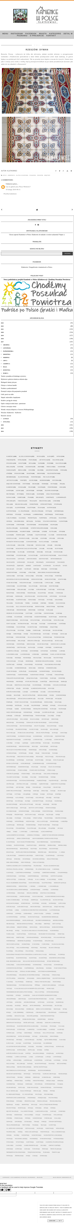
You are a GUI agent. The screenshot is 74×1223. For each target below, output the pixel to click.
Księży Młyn (58, 906)
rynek (54, 634)
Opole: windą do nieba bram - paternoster (13, 403)
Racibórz (9, 760)
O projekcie (37, 36)
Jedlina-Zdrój (31, 893)
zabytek (29, 1142)
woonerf (33, 1138)
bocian (8, 1009)
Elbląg (48, 610)
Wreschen (19, 593)
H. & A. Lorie (39, 879)
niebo (27, 1077)
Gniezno (19, 524)
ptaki (29, 497)
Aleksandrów (46, 831)
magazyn (9, 1063)
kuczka (61, 596)
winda (62, 470)
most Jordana (11, 808)
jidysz (25, 688)
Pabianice (45, 753)
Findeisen (28, 869)
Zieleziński (10, 999)
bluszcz (57, 1005)
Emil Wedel (25, 862)
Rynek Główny (11, 763)
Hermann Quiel (59, 883)
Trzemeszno (10, 985)
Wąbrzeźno (41, 780)
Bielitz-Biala (43, 501)
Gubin (8, 617)
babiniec (59, 1002)
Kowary (43, 651)
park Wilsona (32, 1087)
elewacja (9, 497)
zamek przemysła (30, 1145)
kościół (52, 596)
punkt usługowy (20, 702)
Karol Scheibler (12, 900)
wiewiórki (18, 821)
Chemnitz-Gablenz (24, 855)
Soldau (33, 767)
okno (38, 490)
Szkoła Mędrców (42, 978)
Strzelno (55, 975)
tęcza (43, 1125)
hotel (49, 794)
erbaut (43, 790)
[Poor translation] (7, 1190)
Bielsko (38, 497)
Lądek (24, 743)
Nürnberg (9, 941)
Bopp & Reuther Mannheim (25, 852)
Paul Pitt (9, 947)
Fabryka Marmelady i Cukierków (18, 865)
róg (45, 1108)
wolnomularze (20, 1138)
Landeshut (37, 739)
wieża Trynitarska (13, 712)
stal (37, 1114)
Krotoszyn (43, 558)
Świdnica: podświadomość (9, 388)
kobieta (20, 497)
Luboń (55, 913)
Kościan (61, 903)
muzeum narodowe (13, 1074)
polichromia (34, 634)
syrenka (47, 1118)
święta (54, 825)
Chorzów (32, 504)
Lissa (41, 548)
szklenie (58, 599)
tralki (8, 603)
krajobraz (18, 521)
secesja (39, 456)
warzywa (48, 1128)
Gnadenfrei (62, 872)
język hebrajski (49, 1039)
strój (27, 1118)
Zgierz (33, 784)
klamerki (46, 1043)
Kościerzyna (21, 906)
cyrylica (48, 582)
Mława (8, 930)
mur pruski (53, 586)
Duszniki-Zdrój (38, 859)
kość (27, 1053)
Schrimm (9, 627)
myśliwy (36, 1074)
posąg (8, 814)
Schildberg (25, 763)
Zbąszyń (53, 627)
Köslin (38, 576)
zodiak (8, 1149)
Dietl (8, 859)
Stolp (17, 514)
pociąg (57, 698)
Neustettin (57, 657)
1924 (14, 831)
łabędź (63, 821)
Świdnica (19, 535)
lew (43, 531)
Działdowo (51, 726)
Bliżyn (33, 848)
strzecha (17, 1118)
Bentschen (10, 640)
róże (52, 1108)
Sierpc (40, 668)
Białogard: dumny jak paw (9, 382)
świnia (8, 1155)
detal (31, 463)
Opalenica (48, 941)
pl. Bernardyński (12, 1094)
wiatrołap (10, 1132)
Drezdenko (20, 610)
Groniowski (48, 613)
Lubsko (34, 654)
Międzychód (21, 927)
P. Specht (45, 944)
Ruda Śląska (57, 760)
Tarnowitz (10, 674)
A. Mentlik (33, 831)
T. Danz (8, 981)
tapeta (50, 589)
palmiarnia (10, 1087)
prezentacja (29, 1101)
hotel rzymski (23, 1036)
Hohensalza (10, 538)
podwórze (51, 487)
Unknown (9, 184)
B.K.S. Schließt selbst (23, 606)
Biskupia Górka (33, 640)
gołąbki (26, 794)
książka (49, 1053)
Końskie (51, 903)
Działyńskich (51, 859)
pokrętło (41, 1097)
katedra (46, 565)
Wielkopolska (24, 582)
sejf (57, 814)
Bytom (19, 494)
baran (8, 1005)
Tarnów (42, 518)
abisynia (21, 999)
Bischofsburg (11, 848)
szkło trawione (51, 494)
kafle (5, 175)
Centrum (52, 569)
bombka (29, 1009)
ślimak (45, 1152)
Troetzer (56, 981)
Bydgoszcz (18, 473)
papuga (20, 1087)
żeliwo (30, 487)
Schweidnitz (30, 541)
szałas (56, 1118)
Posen (49, 463)
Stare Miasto (11, 582)
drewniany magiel (12, 1022)
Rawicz (28, 760)
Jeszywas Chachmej (47, 893)
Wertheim (42, 627)
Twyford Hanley (25, 985)
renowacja (39, 545)
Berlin (57, 545)
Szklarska (36, 773)
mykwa (26, 1074)
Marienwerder (40, 617)
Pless (54, 753)
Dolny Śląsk (38, 726)
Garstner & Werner (22, 872)
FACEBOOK (31, 34)
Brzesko (9, 722)
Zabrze (53, 541)
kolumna (39, 797)
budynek (58, 548)
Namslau (9, 934)
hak (41, 794)
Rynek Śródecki (52, 961)
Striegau (50, 770)
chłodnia (51, 1012)
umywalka (29, 1128)
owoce (40, 599)
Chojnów (20, 644)
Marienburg (10, 746)
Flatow (9, 729)
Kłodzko (23, 528)
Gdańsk (40, 487)
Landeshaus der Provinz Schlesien (33, 910)
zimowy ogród (54, 1145)
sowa (52, 705)
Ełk (60, 726)
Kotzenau (47, 736)
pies (44, 1091)
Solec (42, 767)
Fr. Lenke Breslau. (42, 869)
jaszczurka (28, 1039)
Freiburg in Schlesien (14, 613)
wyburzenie (58, 1138)
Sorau (52, 528)
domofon (41, 1019)
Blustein (42, 848)
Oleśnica (9, 664)
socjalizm (27, 1114)
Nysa (20, 661)
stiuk (61, 531)
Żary (28, 535)
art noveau (43, 460)
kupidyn (59, 1053)
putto (49, 599)
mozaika (9, 569)
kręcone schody (12, 484)
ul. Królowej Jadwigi (13, 1128)
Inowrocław (23, 538)
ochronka (45, 1077)
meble (39, 552)
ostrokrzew (49, 1084)
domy (50, 1019)
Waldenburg (10, 531)
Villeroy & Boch (12, 777)
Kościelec (9, 906)
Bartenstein (18, 845)
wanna (39, 1128)
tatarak (27, 1121)
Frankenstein (20, 729)
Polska (29, 562)
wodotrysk (36, 1135)
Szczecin (32, 480)
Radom (39, 494)
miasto (16, 695)
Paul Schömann (22, 947)
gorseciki (9, 586)
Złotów (9, 787)
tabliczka (21, 501)
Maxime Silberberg (42, 920)
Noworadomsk (32, 937)
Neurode (26, 657)
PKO (30, 753)
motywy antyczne (35, 808)
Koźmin (52, 651)
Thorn (44, 484)
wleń (16, 1135)
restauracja (29, 814)
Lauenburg (24, 654)
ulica (8, 507)
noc (50, 695)
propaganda (41, 1101)
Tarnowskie (22, 674)
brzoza (56, 1009)
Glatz (50, 535)
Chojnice (9, 644)
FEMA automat (38, 862)
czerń (8, 1016)
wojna (8, 1138)
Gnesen (21, 572)
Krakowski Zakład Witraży (25, 548)
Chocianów (53, 722)
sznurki (17, 1121)
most (53, 804)
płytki (53, 484)
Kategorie (55, 34)
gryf (8, 521)
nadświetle (20, 599)
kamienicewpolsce (37, 688)
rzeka (40, 814)
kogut (50, 688)
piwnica (48, 698)
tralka (32, 501)
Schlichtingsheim (22, 964)
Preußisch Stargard (24, 756)
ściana (40, 507)
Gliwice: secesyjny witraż (8, 406)
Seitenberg (10, 767)
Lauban (47, 739)
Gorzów (49, 497)
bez (27, 787)
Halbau (43, 729)
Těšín (36, 985)
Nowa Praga (58, 620)
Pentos (33, 947)
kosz (38, 1050)
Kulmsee (17, 617)
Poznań (31, 460)
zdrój (42, 603)
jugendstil (29, 466)
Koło (43, 903)
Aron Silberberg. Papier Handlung (44, 838)
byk (7, 1012)
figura (52, 1026)
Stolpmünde (10, 975)
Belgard (23, 719)
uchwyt (51, 1125)
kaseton (26, 1043)
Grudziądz (42, 524)
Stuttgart (10, 978)
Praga (33, 623)
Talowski (18, 981)
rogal (33, 1104)
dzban (39, 1022)
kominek (30, 552)
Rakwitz (32, 958)
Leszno (42, 538)
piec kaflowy (47, 477)
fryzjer (46, 685)
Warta (52, 678)
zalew (18, 1145)
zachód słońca (47, 712)
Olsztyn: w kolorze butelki (9, 385)
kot (64, 565)
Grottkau (20, 647)
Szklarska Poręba (50, 773)
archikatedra (29, 1002)
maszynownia (40, 1063)
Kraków (29, 473)
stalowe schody (49, 521)
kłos (26, 801)
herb (27, 565)
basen (17, 1005)
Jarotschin (10, 736)
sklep (39, 470)
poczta (37, 1094)
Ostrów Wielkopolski (38, 528)
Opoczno (42, 750)
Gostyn (28, 613)
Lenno (17, 913)
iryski (18, 1039)
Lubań (8, 743)
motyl (22, 808)
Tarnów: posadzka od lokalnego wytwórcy (13, 376)
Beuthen (9, 494)
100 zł (59, 828)
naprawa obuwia (48, 1074)
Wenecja (49, 988)
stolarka (9, 501)
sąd (16, 709)
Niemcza (9, 937)
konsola (59, 1046)
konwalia (9, 1050)
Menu (5, 34)
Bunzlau (58, 640)
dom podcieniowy (46, 1016)
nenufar (31, 599)
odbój (8, 1080)
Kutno (8, 910)
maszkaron (57, 630)
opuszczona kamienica (26, 698)
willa (8, 504)
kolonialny (41, 596)
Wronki (18, 681)
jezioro (9, 797)
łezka (26, 1149)
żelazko (41, 828)
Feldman (37, 865)
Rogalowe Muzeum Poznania (33, 961)
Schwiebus (57, 964)
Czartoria (49, 855)
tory (43, 1121)
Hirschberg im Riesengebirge (48, 572)
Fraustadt (10, 558)
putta (48, 511)
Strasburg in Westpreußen (28, 975)
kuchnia (18, 801)
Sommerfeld (50, 668)
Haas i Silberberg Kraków (15, 883)
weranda (59, 1128)
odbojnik (16, 634)
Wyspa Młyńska (30, 681)
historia (46, 630)
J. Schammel (53, 886)
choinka (29, 1012)
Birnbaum (61, 845)
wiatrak (61, 709)
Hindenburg (60, 535)
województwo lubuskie (52, 1135)
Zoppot (35, 531)
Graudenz (30, 524)
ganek (51, 1029)
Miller (37, 923)
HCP (59, 879)
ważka (52, 709)
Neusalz (47, 657)
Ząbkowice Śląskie (57, 784)
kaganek (19, 797)
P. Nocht (35, 944)
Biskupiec (23, 848)
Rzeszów (40, 175)
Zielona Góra (36, 511)
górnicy (9, 688)
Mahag (45, 743)
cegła (8, 685)
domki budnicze (27, 1019)
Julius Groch (36, 896)
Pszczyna (48, 756)
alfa (50, 999)
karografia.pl (66, 1177)
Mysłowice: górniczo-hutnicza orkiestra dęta (14, 379)
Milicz (34, 746)
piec (61, 484)
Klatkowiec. (44, 900)
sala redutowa (26, 1111)
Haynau (30, 647)
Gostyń (37, 613)
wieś (19, 1132)
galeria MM (41, 1029)
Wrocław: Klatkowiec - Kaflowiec (11, 412)
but (64, 1009)
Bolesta (9, 852)
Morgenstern (57, 927)
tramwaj (18, 603)
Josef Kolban (11, 896)
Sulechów (20, 627)
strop (8, 1118)
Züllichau (10, 630)
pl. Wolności (26, 1094)
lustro (56, 1060)
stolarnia (57, 1114)
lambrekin (36, 514)
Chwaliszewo (11, 726)
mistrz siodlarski (23, 1067)
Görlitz (31, 572)
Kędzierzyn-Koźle (12, 739)
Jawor (47, 647)
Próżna (51, 954)
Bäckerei (19, 722)
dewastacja (19, 1016)
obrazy (20, 545)
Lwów (22, 917)
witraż (59, 456)
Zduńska (9, 784)
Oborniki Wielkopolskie (43, 661)
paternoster (23, 811)
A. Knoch (23, 831)
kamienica (11, 175)
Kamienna (57, 647)
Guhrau (21, 879)
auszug (49, 1002)
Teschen (60, 562)
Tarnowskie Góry (36, 674)
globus (59, 1029)
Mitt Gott (55, 923)
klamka (56, 565)
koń (45, 1050)
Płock (41, 623)
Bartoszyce (31, 845)
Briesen (54, 719)
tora (35, 1121)
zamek (34, 603)
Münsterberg (55, 558)
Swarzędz (32, 671)
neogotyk (10, 1077)
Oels (57, 661)
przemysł (18, 814)
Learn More (52, 1220)
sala (25, 705)
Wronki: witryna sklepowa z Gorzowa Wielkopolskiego (17, 409)
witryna (60, 589)
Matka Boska (27, 920)
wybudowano (45, 1138)
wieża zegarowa (30, 1132)
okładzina (10, 698)
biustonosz (47, 1005)
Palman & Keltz (57, 944)
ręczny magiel (11, 1111)
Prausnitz (9, 756)
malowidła (56, 460)
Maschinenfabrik (12, 920)
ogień (27, 1080)
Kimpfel (33, 900)
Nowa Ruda (10, 661)
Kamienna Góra (11, 651)
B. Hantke (9, 842)
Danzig (8, 490)
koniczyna (48, 1046)
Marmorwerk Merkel (49, 917)
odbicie (55, 1077)
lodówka (27, 1060)
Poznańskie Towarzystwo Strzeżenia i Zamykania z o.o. (25, 954)
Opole (51, 538)
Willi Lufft (39, 992)
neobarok (61, 1074)
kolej (30, 1046)
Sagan (8, 668)
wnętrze (47, 175)
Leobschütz (58, 739)
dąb (27, 630)
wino (8, 1135)
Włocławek (43, 541)
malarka (20, 1063)
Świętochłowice (33, 1152)
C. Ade (61, 852)
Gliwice (9, 524)
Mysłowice (46, 620)
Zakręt (25, 995)
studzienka (20, 555)
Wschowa (9, 565)
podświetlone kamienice (15, 1097)
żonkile (42, 1155)
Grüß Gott (10, 879)
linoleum (16, 1060)
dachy (20, 630)
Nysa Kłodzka (58, 937)
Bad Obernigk (42, 842)
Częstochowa (39, 535)
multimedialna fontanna (15, 1070)
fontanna (9, 1029)
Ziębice (19, 565)
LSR (16, 910)
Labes (61, 651)
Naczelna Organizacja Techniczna (34, 930)
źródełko (18, 1155)
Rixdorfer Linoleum (56, 958)
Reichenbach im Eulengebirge (16, 579)
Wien (52, 777)
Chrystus (38, 855)
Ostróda (22, 753)
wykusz (9, 1142)
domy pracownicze (13, 790)
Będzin (59, 606)
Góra (29, 879)
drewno (40, 473)
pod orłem (47, 1094)
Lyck (16, 743)
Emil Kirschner (11, 862)
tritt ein (25, 1125)
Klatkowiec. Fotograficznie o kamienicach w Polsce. (36, 267)
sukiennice (36, 1118)
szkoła (62, 634)
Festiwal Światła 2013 (13, 869)
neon (19, 1077)
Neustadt (9, 562)
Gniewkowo (10, 876)
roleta (57, 702)
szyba (8, 709)
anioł (58, 999)
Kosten (34, 903)
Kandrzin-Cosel (23, 736)
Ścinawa (35, 1149)
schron (61, 1111)
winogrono (20, 637)
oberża (35, 1077)
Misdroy (62, 617)
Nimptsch (19, 937)
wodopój (25, 1135)
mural (47, 552)
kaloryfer (21, 586)
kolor (38, 1046)
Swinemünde (43, 671)
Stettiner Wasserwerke (46, 971)
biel (24, 1005)
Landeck (26, 739)
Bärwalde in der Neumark (36, 722)
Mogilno (33, 927)
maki (8, 695)
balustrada (60, 463)
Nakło (8, 657)
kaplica (9, 1043)
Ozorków (25, 944)
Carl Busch (10, 855)
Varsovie (43, 678)
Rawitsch (38, 760)
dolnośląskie (31, 1016)
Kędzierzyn (59, 736)
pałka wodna (24, 1091)
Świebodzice (58, 637)
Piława (42, 947)
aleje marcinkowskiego (36, 999)
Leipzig (8, 913)
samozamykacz (40, 1111)
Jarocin (63, 732)
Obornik (28, 661)
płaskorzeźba (35, 702)
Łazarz (8, 535)
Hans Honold (33, 883)
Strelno (45, 975)
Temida (28, 981)
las (30, 1056)
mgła (37, 804)
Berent (41, 845)
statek (17, 818)
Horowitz (22, 886)
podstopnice (47, 811)
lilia (42, 691)
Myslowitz (34, 620)
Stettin (25, 484)
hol (17, 688)
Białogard (34, 719)
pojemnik (31, 1097)
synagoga (61, 705)
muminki (31, 1070)
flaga (60, 1026)
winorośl (27, 712)
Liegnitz (29, 490)
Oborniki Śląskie (23, 941)
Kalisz (21, 518)
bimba (63, 681)
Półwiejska (60, 756)
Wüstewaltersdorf (26, 780)
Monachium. (44, 927)
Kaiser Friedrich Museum (54, 896)
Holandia (53, 729)
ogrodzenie (60, 695)
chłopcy (56, 787)
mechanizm (61, 1063)
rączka (49, 814)
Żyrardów (19, 828)
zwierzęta (46, 637)
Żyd (57, 715)
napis (40, 463)
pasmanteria (45, 1087)
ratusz (45, 634)
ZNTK (17, 995)
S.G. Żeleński (22, 511)
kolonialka (29, 596)
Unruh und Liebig (48, 985)
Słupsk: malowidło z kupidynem (10, 397)
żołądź (50, 828)
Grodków (9, 647)
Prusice (38, 756)
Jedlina (20, 893)
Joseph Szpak (24, 896)
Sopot (8, 514)
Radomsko (51, 623)
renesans (47, 702)
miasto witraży (28, 695)
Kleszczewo (57, 900)
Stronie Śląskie (11, 773)
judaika (21, 487)
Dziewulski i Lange (57, 644)
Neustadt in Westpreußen (15, 750)
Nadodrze (53, 930)
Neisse (17, 657)
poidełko (58, 811)
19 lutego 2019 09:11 (13, 189)
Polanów (18, 951)
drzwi (40, 466)
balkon (61, 518)
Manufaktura (33, 917)
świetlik (58, 514)
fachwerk (36, 685)
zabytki (39, 1142)
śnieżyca (55, 1152)
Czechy (59, 855)
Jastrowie (10, 893)
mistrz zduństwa (40, 1067)
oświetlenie (50, 808)
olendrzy (9, 1084)
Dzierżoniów (10, 572)
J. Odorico (41, 886)
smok (44, 705)
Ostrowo (20, 562)
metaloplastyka (25, 804)
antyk (8, 1002)
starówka (46, 1114)
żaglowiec (59, 603)
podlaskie (35, 811)
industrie (53, 1036)
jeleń (38, 1039)
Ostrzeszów (10, 753)
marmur (57, 801)
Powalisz (39, 951)
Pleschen (28, 664)
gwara (36, 1033)
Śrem (50, 603)
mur (7, 634)
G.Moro (55, 869)
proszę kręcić (55, 1101)
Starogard (21, 770)
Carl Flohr (10, 518)
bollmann (18, 1009)
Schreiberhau (37, 763)
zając (59, 712)
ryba (29, 1108)
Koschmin (33, 651)
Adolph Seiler (11, 719)
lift (7, 1060)
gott (18, 1033)
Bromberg (10, 477)
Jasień (45, 889)
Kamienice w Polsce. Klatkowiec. (25, 1177)
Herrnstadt (10, 886)
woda (36, 712)
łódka (17, 715)
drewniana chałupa (22, 685)
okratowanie (37, 1080)
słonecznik (25, 709)
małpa (51, 1063)
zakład (9, 1145)
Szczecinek (56, 671)
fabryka (36, 630)
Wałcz (32, 777)
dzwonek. (9, 1026)
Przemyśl (31, 518)
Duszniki (26, 859)
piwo (51, 1091)
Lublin (55, 501)
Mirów (46, 923)
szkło (61, 487)
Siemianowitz (49, 579)
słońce (26, 569)
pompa (8, 702)
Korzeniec (24, 903)
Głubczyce (33, 729)
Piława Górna (53, 947)
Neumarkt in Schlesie (46, 934)
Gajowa (9, 872)
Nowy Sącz (10, 623)
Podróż (57, 576)
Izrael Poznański (42, 732)
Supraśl (22, 671)
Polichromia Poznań (52, 664)
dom (56, 582)
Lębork (43, 654)
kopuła (30, 1050)
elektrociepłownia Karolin (27, 1026)
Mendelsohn (57, 920)
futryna (20, 1029)
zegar (42, 1145)
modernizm (44, 480)
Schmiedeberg (20, 668)
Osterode (52, 750)
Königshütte (45, 504)
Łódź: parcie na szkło (7, 394)
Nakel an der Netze (57, 654)
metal (28, 521)
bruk (50, 593)
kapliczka (10, 545)
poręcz (29, 545)
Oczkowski (37, 941)
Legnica (19, 490)
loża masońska (53, 691)
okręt (59, 1080)
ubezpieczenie (60, 818)
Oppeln (59, 538)
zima (49, 545)
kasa (17, 1043)
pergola (36, 1091)
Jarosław (9, 576)
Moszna (53, 746)
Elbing (40, 610)
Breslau (21, 470)
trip (26, 603)
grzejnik (27, 1033)
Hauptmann (46, 883)
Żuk (27, 1155)
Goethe (21, 876)
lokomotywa (37, 801)
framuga (61, 790)
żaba (34, 1155)
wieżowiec (44, 1132)
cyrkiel (58, 593)
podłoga (29, 494)
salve (30, 589)
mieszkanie (41, 695)
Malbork (55, 743)
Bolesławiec (46, 640)
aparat (17, 1002)
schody (60, 466)
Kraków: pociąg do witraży (9, 400)
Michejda (9, 923)
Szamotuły (31, 627)
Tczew (48, 674)
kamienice (10, 487)
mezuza (42, 586)
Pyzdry (60, 954)
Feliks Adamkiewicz (51, 865)
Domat (16, 859)
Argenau (9, 838)
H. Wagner (50, 879)
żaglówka (30, 828)
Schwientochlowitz (13, 968)
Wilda (49, 548)
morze (45, 804)
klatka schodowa (22, 175)
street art (36, 818)
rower (8, 705)
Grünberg (57, 511)
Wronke (9, 681)
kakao (61, 1039)
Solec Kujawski (53, 767)
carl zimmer (17, 1012)
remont (24, 1104)
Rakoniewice (20, 958)
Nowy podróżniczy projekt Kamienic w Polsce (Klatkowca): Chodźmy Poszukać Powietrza (37, 280)
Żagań (50, 715)
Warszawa (10, 470)
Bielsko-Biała (20, 504)
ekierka (18, 596)
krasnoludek (37, 1053)
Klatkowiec (22, 477)
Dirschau (30, 644)
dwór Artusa (28, 1022)
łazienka (9, 825)
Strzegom (24, 773)
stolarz (26, 818)
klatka (20, 552)
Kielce (34, 538)
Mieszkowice (23, 746)
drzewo (26, 790)
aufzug (40, 1002)
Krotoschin (31, 558)
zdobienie (53, 821)
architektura (51, 470)
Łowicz (17, 1149)
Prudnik (39, 562)
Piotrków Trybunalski (14, 541)
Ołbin (19, 664)
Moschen (43, 746)
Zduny (63, 780)
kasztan (29, 797)
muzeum (9, 599)
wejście (9, 637)
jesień (57, 794)
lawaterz (56, 1056)
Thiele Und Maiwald (42, 981)
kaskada (36, 1043)
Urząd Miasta (31, 678)
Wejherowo (43, 777)
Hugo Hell (10, 732)
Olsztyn (30, 507)
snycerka (55, 480)
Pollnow (29, 951)
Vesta (8, 988)
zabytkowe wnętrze (47, 555)
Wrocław (50, 466)
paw (25, 634)
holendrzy (10, 1036)
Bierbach (51, 845)
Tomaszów (58, 674)
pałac (40, 698)
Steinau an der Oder (27, 971)
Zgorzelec (37, 582)
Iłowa (54, 732)
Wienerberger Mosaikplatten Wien (18, 992)
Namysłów (20, 934)
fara (52, 790)
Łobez (8, 715)
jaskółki (36, 565)
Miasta (43, 34)
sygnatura (32, 555)
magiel (48, 801)
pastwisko (57, 1087)
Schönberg (28, 968)
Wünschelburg (52, 992)
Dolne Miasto (42, 644)
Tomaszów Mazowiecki (14, 678)
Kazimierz (36, 736)
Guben (58, 613)
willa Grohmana (57, 1132)
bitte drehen (34, 1005)
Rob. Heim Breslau (12, 961)
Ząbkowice (43, 784)
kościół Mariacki (12, 691)
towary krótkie (54, 1121)
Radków (9, 958)
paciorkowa (10, 811)
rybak (37, 1108)
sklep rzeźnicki (52, 473)
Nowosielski (45, 937)
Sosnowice (10, 770)
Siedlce (31, 668)
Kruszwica (46, 906)
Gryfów (44, 876)
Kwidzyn (27, 617)
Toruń (22, 480)
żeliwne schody (50, 490)
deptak (8, 596)
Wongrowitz (10, 780)
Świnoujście (39, 715)
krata (56, 797)
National (31, 934)
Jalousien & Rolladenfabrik (16, 889)
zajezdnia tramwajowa (54, 1142)
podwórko (34, 477)
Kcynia (24, 900)
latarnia (38, 1056)
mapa (29, 1063)
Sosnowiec (49, 562)
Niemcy (60, 934)
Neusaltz (36, 657)
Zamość (42, 681)
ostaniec (38, 1084)
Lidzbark (27, 913)
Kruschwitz (34, 906)
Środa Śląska (55, 1149)
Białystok (62, 555)
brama (34, 484)
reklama (9, 466)
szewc (8, 1121)
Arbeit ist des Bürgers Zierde (52, 835)
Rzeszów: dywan (6, 415)
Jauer (39, 647)
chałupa (46, 787)
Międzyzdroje (11, 620)
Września (30, 593)
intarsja (9, 1039)
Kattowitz (10, 511)
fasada (43, 1026)
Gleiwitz (62, 521)
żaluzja (9, 606)
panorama (57, 552)
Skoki (48, 968)
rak (16, 1104)
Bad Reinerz (55, 842)
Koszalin (29, 576)
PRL (36, 753)
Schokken (36, 964)
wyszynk (19, 1142)
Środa (44, 1149)
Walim (24, 777)
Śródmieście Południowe (15, 1152)
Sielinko (39, 968)
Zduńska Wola (21, 784)
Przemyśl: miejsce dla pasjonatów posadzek (14, 391)
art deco (19, 787)
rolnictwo (10, 1108)
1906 (7, 831)
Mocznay (23, 620)
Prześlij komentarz (10, 194)
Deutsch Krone (25, 726)
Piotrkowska (22, 623)
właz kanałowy (33, 637)
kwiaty (20, 463)
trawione (47, 818)
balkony (41, 593)
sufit (19, 466)
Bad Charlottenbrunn (25, 842)
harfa (59, 1033)
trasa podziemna (12, 1125)
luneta (47, 1060)
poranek (9, 1101)
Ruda (47, 760)
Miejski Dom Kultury (24, 923)
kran (48, 797)
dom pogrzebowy (12, 1019)
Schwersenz (50, 763)
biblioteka (53, 681)
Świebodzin (30, 825)
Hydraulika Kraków (25, 732)
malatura (32, 586)
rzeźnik (48, 514)
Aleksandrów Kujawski (14, 835)
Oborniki (32, 750)
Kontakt (51, 36)
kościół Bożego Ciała (14, 1053)
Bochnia (45, 719)
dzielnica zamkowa (52, 1022)
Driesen (31, 610)
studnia (57, 504)
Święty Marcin (43, 825)
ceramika (35, 787)
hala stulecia (48, 1033)
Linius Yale (38, 913)
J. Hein (31, 886)
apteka (51, 518)
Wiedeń (60, 678)
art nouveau (10, 480)
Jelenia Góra (10, 528)
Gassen (35, 872)
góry (34, 794)
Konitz (23, 651)
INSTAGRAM (17, 34)
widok (8, 821)
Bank (8, 845)
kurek (8, 1056)
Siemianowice (36, 579)
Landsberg (60, 497)
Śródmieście (27, 715)
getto (8, 794)
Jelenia (52, 524)
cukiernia (62, 1012)
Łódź (8, 473)
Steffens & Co (11, 971)
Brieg (35, 569)
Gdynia (20, 558)
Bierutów (50, 606)
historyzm (10, 552)
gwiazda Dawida (58, 685)
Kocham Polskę (11, 903)
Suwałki (30, 978)
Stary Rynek (10, 671)
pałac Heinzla (11, 1091)
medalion (9, 1067)
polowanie (52, 1097)
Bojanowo (52, 848)
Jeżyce (19, 576)
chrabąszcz (40, 1012)
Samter (61, 623)
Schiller (9, 964)
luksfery (37, 1060)
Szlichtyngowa (57, 978)
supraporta (40, 589)
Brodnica (41, 852)
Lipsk (47, 913)
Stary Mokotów (59, 968)
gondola (9, 1033)
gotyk (17, 794)
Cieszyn (9, 548)
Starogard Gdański (36, 770)
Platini (8, 951)
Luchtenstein (11, 917)
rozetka (21, 1108)
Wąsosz (9, 995)
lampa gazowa (20, 1056)
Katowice (50, 507)
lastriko (33, 691)
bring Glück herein (43, 1009)
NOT (16, 930)
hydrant (43, 1036)
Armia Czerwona (22, 838)
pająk (59, 1084)
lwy (64, 1060)
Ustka (60, 985)
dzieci (35, 790)
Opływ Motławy (12, 944)
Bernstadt (39, 606)
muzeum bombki (43, 1070)
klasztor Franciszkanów (15, 1046)
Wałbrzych (24, 531)
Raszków (42, 958)
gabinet (30, 1029)
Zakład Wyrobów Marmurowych (43, 995)
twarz (34, 1125)
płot (36, 521)
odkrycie (18, 1080)
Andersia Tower (32, 835)
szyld (18, 569)
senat (8, 1114)
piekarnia (20, 589)
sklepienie (34, 705)
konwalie (20, 1050)
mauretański (11, 804)
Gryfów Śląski (56, 876)
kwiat (31, 470)
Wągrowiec (53, 780)
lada (24, 691)
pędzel (8, 1104)
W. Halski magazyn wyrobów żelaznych (28, 988)
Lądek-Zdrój (34, 743)
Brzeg (43, 569)
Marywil (52, 617)
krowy (8, 801)
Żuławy (9, 828)
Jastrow (54, 889)
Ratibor (19, 760)
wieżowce (29, 821)
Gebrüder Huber (48, 872)
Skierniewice (22, 767)
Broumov (52, 852)
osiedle (28, 1084)
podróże (9, 555)
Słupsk (26, 514)
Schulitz (47, 964)
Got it (60, 1220)
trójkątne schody (39, 709)
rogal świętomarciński (48, 1104)
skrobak (17, 1114)
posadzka (33, 175)
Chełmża (9, 610)
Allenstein (19, 507)
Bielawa (21, 640)
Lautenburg (54, 910)
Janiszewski (34, 889)
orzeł (19, 1084)
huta (34, 1036)
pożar (18, 1101)
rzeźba (17, 705)
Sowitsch (61, 579)
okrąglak (49, 1080)
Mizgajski (9, 927)
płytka (51, 531)
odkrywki (9, 589)
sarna (52, 1111)
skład (8, 818)
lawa (47, 1056)
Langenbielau (11, 654)
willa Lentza (41, 821)
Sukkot (20, 978)
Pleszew (38, 664)
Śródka (19, 825)
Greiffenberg (32, 876)
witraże (20, 460)
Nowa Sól (48, 576)
